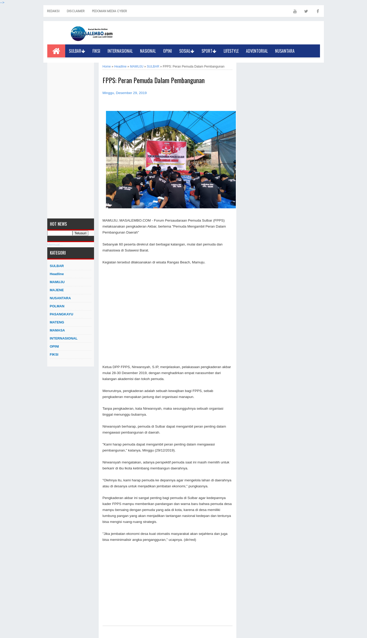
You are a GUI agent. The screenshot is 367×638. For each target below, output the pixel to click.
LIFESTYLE (231, 51)
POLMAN (57, 306)
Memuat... (55, 245)
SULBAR (77, 51)
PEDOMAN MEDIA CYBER (109, 11)
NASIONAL (148, 51)
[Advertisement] (70, 140)
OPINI (167, 51)
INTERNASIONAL (120, 51)
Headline (57, 274)
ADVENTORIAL (257, 51)
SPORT (209, 51)
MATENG (57, 322)
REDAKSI (53, 11)
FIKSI (96, 51)
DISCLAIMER (76, 11)
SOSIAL (186, 51)
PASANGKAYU (61, 314)
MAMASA (57, 330)
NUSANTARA (285, 51)
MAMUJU (57, 282)
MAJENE (57, 290)
